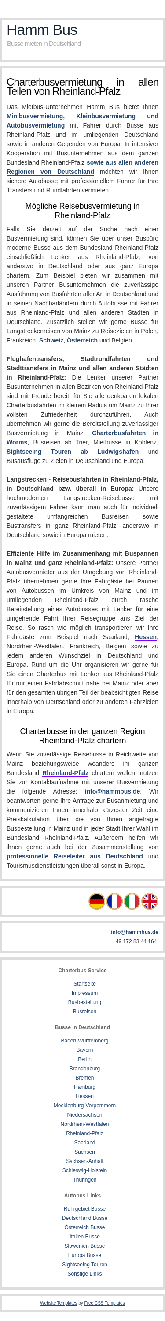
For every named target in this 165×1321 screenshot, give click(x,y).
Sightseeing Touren (84, 1264)
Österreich (82, 340)
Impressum (85, 993)
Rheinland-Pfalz (65, 772)
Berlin (85, 1059)
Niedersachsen (84, 1115)
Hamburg (84, 1087)
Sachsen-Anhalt (84, 1161)
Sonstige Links (84, 1274)
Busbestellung (84, 1002)
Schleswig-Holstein (84, 1170)
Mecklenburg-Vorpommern (85, 1106)
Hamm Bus (42, 29)
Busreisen (84, 1012)
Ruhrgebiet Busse (85, 1209)
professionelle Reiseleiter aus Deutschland (75, 856)
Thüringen (84, 1180)
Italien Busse (85, 1237)
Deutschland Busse (84, 1218)
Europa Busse (84, 1255)
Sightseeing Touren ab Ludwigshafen (73, 451)
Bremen (84, 1078)
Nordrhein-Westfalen (85, 1124)
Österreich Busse (84, 1227)
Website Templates (58, 1303)
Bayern (84, 1050)
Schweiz (51, 340)
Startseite (84, 984)
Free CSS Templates (104, 1303)
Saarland (84, 1143)
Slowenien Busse (84, 1246)
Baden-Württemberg (84, 1041)
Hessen (146, 636)
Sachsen (84, 1152)
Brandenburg (85, 1068)
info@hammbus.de (112, 791)
